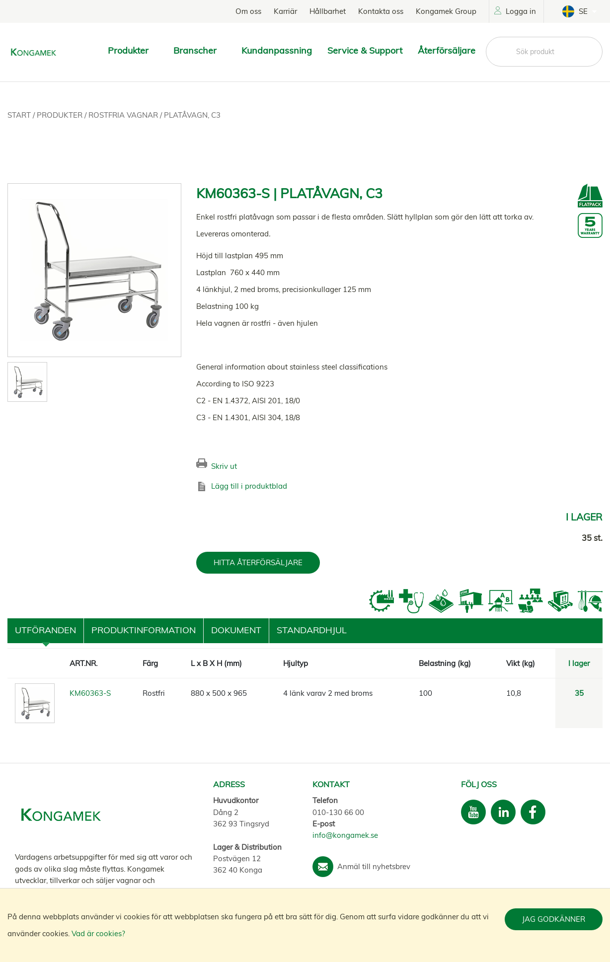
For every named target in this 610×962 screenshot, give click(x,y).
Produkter (60, 115)
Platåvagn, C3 (192, 115)
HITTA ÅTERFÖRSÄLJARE (258, 562)
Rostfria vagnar (124, 115)
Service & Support (364, 50)
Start (20, 115)
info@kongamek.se (345, 835)
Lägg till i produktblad (249, 486)
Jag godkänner (553, 919)
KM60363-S (90, 693)
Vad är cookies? (98, 933)
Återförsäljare (446, 50)
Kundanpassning (276, 50)
